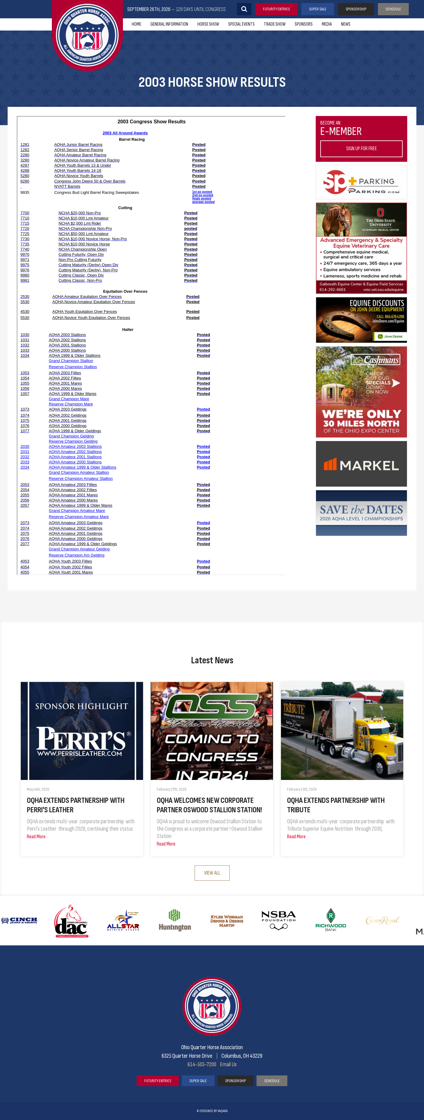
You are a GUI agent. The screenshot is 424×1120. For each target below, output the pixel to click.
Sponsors (304, 24)
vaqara (222, 1111)
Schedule (393, 9)
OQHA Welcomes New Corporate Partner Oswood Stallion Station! (209, 805)
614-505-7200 (202, 1064)
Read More (36, 836)
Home (136, 24)
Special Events (241, 24)
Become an (361, 138)
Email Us (228, 1064)
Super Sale (317, 9)
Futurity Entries (276, 9)
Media (327, 24)
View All (212, 873)
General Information (169, 24)
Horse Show (208, 24)
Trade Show (275, 24)
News (345, 24)
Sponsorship (356, 9)
